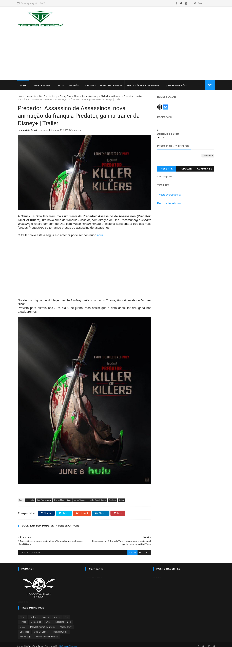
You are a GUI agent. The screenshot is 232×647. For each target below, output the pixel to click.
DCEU (22, 623)
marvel (57, 613)
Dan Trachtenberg (47, 96)
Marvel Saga (25, 633)
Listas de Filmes (41, 85)
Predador (128, 96)
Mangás (74, 85)
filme (76, 96)
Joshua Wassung (90, 96)
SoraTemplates (36, 642)
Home (23, 85)
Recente (167, 169)
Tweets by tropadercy (169, 194)
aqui (100, 234)
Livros (60, 85)
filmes (23, 618)
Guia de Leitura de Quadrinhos (103, 85)
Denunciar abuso (169, 203)
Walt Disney (65, 623)
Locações (24, 628)
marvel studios (60, 628)
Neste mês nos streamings (144, 85)
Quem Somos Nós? (176, 85)
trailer (139, 96)
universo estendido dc (47, 633)
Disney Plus (65, 96)
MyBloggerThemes (68, 642)
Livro (48, 618)
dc (66, 613)
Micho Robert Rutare (110, 96)
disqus (130, 549)
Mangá (46, 613)
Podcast (34, 613)
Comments (204, 169)
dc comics (36, 618)
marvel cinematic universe (42, 623)
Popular (186, 169)
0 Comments (74, 130)
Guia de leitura (41, 628)
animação (31, 96)
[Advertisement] (116, 55)
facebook (142, 549)
